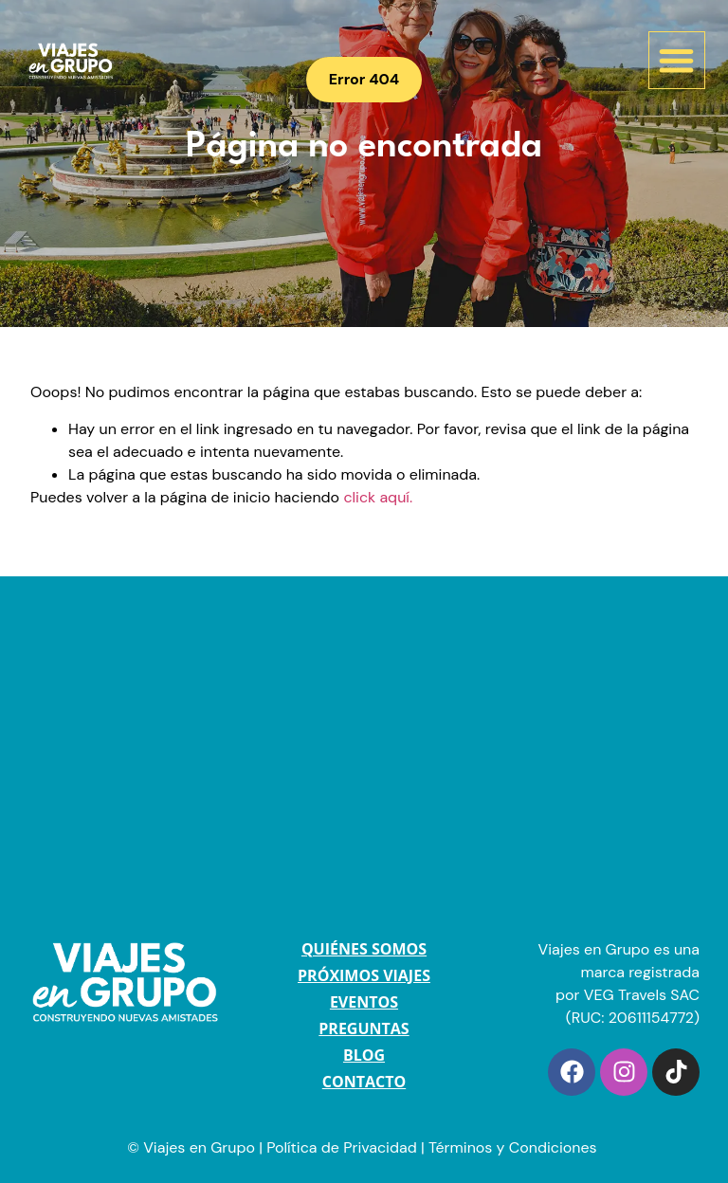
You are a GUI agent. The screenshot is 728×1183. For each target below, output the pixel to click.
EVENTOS (364, 1002)
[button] (677, 60)
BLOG (364, 1055)
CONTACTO (364, 1081)
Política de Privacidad (341, 1147)
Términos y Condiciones (514, 1147)
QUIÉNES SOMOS (364, 948)
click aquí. (377, 497)
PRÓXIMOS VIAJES (364, 975)
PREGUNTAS (363, 1028)
